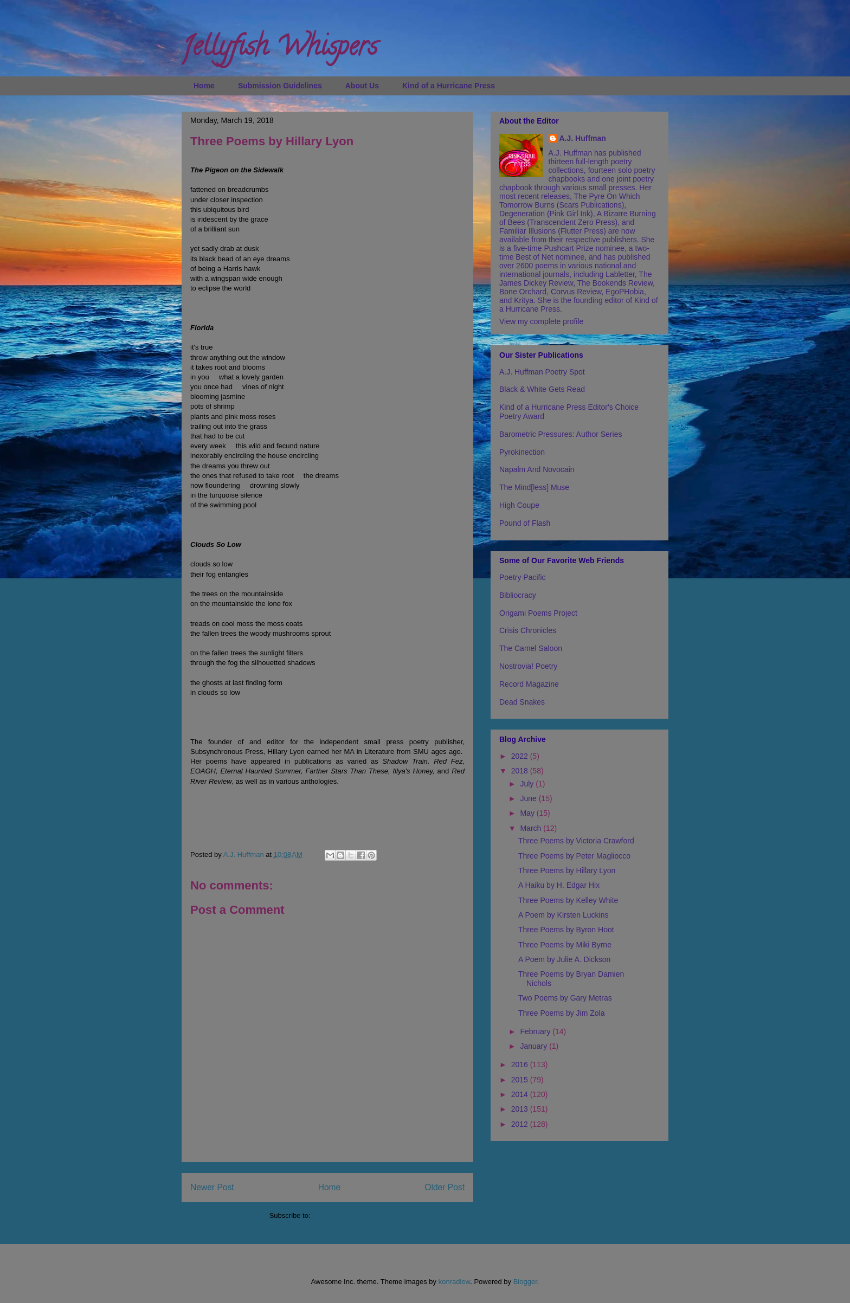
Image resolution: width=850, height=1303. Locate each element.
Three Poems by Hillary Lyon (566, 870)
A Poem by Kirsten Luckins (563, 915)
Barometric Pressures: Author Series (560, 434)
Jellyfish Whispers (279, 49)
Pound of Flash (524, 523)
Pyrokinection (522, 452)
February (536, 1031)
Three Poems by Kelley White (568, 900)
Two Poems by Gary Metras (565, 998)
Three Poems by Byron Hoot (566, 929)
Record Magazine (529, 684)
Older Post (444, 1187)
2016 (520, 1064)
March (531, 828)
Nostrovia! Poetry (528, 666)
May (528, 813)
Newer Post (212, 1187)
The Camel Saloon (530, 648)
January (534, 1046)
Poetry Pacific (522, 577)
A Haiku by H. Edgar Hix (559, 885)
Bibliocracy (517, 595)
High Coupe (519, 505)
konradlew (455, 1282)
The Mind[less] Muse (534, 487)
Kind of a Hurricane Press (448, 85)
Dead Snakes (522, 702)
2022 (520, 756)
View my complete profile (541, 321)
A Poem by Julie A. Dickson (564, 959)
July (528, 783)
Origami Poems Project (538, 613)
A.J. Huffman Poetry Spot (542, 371)
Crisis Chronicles (527, 630)
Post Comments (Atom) (348, 1215)
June (529, 798)
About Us (362, 85)
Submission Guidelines (280, 85)
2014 (520, 1094)
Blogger (525, 1282)
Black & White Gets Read (542, 389)
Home (204, 85)
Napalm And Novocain (537, 469)
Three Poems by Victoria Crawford (576, 840)
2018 (520, 770)
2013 (520, 1109)
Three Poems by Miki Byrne (564, 944)
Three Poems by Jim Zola (561, 1013)
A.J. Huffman (582, 138)
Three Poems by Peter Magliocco (574, 856)
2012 (520, 1124)
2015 (520, 1079)
